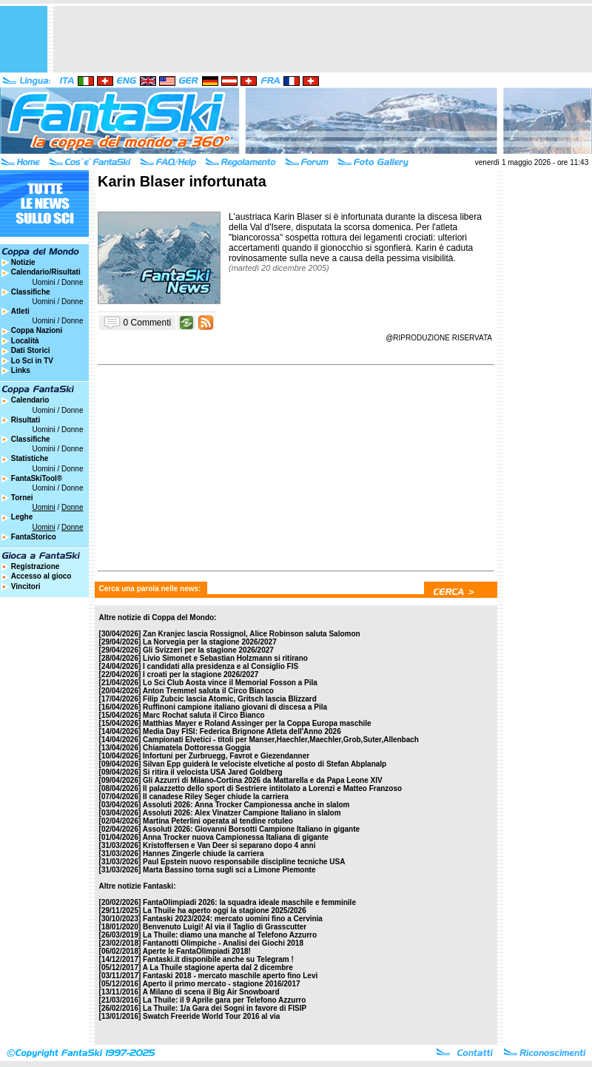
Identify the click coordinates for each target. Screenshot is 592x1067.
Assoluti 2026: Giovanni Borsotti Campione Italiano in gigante (251, 829)
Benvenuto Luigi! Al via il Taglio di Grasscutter (224, 927)
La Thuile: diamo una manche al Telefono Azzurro (230, 935)
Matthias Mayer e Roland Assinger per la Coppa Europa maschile (257, 723)
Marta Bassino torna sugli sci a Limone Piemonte (229, 870)
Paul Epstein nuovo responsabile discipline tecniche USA (244, 862)
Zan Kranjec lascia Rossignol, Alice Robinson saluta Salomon (251, 634)
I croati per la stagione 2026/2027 (200, 674)
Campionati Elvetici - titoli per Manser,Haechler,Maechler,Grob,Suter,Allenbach (281, 740)
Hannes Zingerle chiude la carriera (203, 853)
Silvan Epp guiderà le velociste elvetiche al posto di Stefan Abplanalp (264, 764)
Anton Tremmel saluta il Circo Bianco (208, 691)
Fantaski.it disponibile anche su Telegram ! (218, 959)
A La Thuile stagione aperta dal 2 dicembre (218, 967)
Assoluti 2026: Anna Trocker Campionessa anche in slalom (246, 805)
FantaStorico (33, 537)
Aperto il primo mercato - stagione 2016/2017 (221, 984)
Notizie (23, 262)
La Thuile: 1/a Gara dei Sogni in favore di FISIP (224, 1008)
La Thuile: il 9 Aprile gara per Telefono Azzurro (224, 1000)
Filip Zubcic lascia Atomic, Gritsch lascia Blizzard (230, 699)
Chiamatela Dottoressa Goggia (197, 748)
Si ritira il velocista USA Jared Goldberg (213, 772)
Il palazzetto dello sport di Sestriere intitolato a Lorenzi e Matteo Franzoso (272, 788)
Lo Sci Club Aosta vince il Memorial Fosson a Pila (230, 683)
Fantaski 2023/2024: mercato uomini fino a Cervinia (233, 919)
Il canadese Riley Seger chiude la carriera (216, 796)
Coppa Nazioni (36, 330)
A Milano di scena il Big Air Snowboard (211, 992)
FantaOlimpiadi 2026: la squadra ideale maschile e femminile (249, 902)
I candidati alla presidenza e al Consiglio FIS (220, 666)
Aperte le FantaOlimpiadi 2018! (197, 951)
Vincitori (26, 586)
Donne (72, 282)
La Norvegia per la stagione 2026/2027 (210, 642)
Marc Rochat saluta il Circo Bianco (204, 715)
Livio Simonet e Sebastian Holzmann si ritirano (225, 658)
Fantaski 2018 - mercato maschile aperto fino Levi (230, 976)
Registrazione (35, 566)
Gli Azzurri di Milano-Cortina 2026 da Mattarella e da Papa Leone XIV (263, 780)
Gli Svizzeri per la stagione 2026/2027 (208, 650)
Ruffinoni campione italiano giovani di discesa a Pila (235, 707)
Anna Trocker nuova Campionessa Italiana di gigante (236, 837)
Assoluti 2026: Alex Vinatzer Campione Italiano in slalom (242, 813)
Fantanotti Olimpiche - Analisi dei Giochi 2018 (223, 943)
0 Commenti (148, 322)
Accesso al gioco (41, 576)
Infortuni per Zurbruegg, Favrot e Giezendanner (226, 756)
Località (25, 341)
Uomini (44, 282)
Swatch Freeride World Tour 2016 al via (211, 1016)
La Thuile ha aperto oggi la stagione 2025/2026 (224, 910)
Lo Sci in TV (32, 361)
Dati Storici (30, 350)
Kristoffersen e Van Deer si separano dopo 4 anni (229, 845)
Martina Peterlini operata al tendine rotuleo (218, 821)
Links (20, 370)
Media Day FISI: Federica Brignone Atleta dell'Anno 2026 (242, 731)
